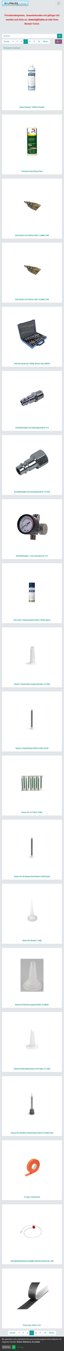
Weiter (45, 41)
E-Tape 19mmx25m (32, 1197)
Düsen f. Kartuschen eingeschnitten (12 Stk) (32, 684)
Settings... (21, 1347)
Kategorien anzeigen (12, 48)
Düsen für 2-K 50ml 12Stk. (32, 812)
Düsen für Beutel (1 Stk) (32, 941)
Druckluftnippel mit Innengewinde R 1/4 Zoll (32, 492)
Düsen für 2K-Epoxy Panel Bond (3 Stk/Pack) (32, 876)
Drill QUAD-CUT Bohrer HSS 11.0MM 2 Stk (32, 235)
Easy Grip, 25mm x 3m (32, 1325)
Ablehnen (6, 1347)
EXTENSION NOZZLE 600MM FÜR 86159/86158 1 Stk (32, 1261)
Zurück (6, 41)
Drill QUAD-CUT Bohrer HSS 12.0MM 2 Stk (32, 299)
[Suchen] (59, 36)
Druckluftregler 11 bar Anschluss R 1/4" (32, 556)
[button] (58, 41)
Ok (14, 1347)
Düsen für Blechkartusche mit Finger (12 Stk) (32, 1069)
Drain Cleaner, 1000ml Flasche (32, 107)
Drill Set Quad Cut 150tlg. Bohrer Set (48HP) (32, 364)
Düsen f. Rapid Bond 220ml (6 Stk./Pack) (32, 748)
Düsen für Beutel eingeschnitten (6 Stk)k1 (32, 1005)
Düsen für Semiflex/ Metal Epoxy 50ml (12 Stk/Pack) (32, 1133)
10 (39, 41)
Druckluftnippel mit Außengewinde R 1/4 (32, 428)
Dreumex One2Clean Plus (32, 171)
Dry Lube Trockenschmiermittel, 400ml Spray (32, 620)
